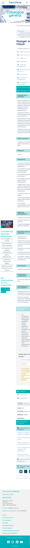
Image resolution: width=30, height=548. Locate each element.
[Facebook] (20, 471)
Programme (22, 61)
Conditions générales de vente (10, 530)
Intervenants (22, 74)
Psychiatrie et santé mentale (7, 244)
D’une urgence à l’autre (6, 239)
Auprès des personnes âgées (7, 261)
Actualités (5, 522)
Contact (15, 546)
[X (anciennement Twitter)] (25, 471)
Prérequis (21, 58)
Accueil (4, 515)
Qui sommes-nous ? (7, 517)
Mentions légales (7, 528)
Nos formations (6, 520)
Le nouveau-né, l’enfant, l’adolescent (7, 250)
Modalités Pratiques (7, 525)
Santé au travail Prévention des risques (7, 268)
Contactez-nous (5, 290)
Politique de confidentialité (9, 533)
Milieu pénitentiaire (7, 256)
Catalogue (20, 31)
